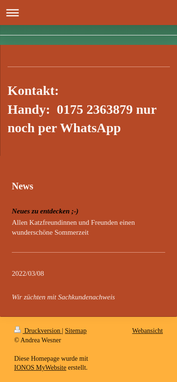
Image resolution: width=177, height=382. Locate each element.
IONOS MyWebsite (40, 367)
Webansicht (147, 330)
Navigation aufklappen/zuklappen (88, 12)
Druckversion (38, 330)
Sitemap (76, 330)
